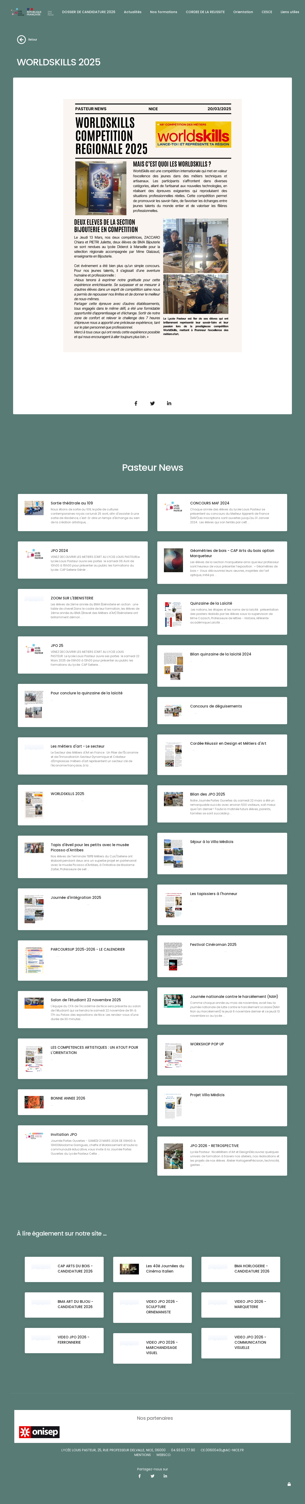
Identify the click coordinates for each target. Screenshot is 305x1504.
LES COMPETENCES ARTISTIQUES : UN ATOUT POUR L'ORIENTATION (95, 1050)
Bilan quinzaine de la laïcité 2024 (221, 654)
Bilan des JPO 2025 (208, 794)
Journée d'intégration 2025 (76, 897)
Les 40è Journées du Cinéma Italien (166, 1269)
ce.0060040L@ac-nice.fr (222, 1450)
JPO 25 (57, 645)
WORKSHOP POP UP (207, 1044)
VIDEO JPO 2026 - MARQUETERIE (250, 1304)
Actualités (133, 12)
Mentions (142, 1454)
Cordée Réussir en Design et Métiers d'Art (229, 743)
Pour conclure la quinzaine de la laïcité (87, 693)
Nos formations (163, 12)
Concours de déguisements (217, 706)
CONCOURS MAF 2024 (210, 503)
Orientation (243, 12)
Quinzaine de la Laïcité (212, 603)
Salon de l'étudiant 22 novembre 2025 (86, 1000)
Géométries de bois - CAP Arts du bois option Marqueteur (233, 553)
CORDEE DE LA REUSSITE (205, 12)
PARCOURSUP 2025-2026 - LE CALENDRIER (88, 949)
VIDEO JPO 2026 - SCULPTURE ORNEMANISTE (162, 1307)
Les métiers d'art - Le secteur (78, 746)
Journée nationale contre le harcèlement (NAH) (235, 996)
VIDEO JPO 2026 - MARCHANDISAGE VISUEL (162, 1348)
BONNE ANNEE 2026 (68, 1098)
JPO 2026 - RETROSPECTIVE (215, 1145)
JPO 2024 (60, 550)
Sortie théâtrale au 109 (72, 503)
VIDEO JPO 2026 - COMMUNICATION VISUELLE (250, 1342)
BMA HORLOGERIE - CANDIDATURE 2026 (252, 1269)
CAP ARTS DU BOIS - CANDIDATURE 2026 (75, 1269)
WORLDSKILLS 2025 (68, 794)
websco (163, 1454)
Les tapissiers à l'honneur (214, 893)
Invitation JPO (64, 1134)
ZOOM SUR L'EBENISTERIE (72, 598)
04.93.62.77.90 (183, 1450)
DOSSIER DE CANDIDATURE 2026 (88, 12)
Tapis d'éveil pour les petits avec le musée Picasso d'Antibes (90, 848)
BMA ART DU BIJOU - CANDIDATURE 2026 (76, 1304)
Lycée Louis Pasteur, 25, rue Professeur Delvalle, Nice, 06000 (113, 1450)
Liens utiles (290, 12)
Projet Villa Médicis (208, 1095)
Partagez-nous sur (152, 1469)
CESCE (267, 12)
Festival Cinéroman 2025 (214, 944)
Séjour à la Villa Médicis (212, 842)
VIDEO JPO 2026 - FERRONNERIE (74, 1340)
